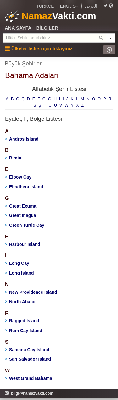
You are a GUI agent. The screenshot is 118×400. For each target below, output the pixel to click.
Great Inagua (20, 215)
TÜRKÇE (45, 6)
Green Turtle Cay (24, 225)
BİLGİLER (47, 28)
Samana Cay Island (27, 349)
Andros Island (21, 139)
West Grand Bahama (28, 378)
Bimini (14, 157)
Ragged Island (22, 320)
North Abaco (20, 301)
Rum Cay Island (23, 330)
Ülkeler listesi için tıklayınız (38, 48)
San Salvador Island (28, 359)
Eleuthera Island (24, 186)
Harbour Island (22, 244)
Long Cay (17, 263)
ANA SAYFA (18, 28)
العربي (91, 6)
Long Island (19, 272)
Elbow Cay (18, 177)
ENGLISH (69, 6)
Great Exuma (20, 205)
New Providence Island (31, 292)
